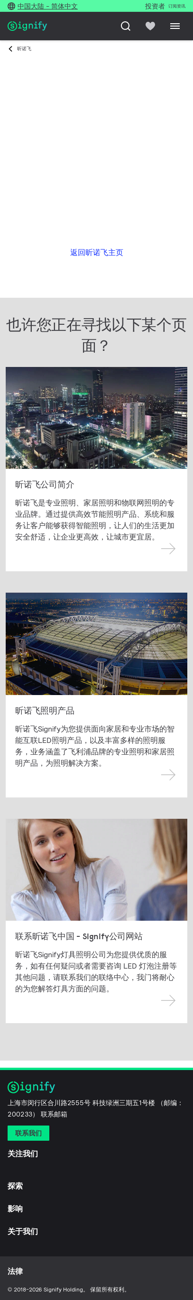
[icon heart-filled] (150, 26)
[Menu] (175, 26)
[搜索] (125, 26)
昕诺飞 (24, 49)
